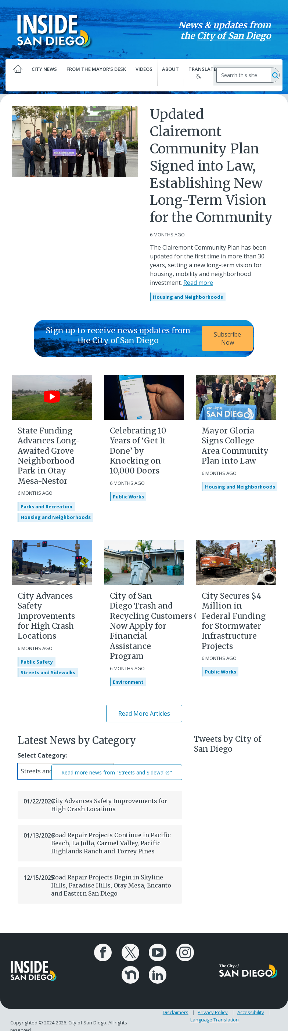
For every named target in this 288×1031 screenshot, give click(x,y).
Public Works (128, 496)
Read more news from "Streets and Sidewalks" (117, 772)
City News (44, 73)
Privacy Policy (213, 1012)
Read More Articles (144, 713)
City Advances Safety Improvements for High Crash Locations (46, 616)
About (170, 69)
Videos (144, 69)
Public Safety (37, 661)
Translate (200, 72)
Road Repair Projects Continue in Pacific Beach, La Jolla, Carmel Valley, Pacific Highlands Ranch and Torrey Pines (111, 843)
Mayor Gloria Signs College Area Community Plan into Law (235, 446)
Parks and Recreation (46, 507)
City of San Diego (233, 35)
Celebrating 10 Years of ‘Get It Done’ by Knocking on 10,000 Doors (138, 451)
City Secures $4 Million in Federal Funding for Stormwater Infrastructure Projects (234, 621)
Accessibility (250, 1012)
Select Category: (42, 755)
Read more (198, 283)
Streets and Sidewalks (48, 672)
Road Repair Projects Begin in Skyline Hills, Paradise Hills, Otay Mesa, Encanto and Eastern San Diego (111, 885)
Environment (128, 682)
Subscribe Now (227, 338)
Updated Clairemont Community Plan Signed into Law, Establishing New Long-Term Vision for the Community (211, 166)
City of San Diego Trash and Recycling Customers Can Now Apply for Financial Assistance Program (159, 626)
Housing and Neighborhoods (188, 297)
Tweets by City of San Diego (227, 744)
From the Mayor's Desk (96, 73)
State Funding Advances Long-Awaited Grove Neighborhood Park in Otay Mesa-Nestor (49, 456)
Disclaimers (175, 1012)
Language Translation (214, 1019)
